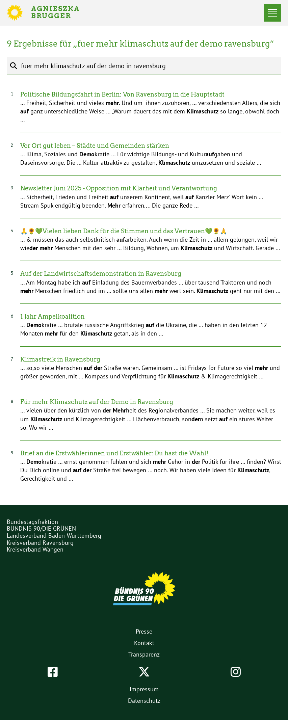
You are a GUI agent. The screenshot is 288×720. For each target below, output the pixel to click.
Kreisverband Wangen (35, 549)
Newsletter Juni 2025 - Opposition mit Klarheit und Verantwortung (118, 188)
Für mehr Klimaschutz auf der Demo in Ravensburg (96, 401)
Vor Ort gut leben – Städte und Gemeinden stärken (94, 145)
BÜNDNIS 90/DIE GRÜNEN (41, 528)
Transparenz (144, 654)
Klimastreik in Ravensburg (60, 359)
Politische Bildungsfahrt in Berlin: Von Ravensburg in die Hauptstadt (122, 94)
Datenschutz (144, 700)
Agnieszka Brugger (59, 13)
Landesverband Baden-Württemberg (54, 535)
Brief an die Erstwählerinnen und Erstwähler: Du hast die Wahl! (114, 453)
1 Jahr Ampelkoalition (52, 316)
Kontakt (144, 643)
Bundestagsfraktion (32, 522)
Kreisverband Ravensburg (40, 542)
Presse (144, 631)
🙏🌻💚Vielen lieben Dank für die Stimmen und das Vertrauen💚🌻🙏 (123, 231)
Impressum (144, 689)
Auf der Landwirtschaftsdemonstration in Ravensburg (100, 273)
